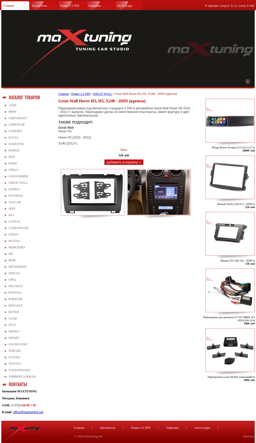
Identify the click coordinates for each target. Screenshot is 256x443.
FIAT (12, 157)
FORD (13, 163)
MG (11, 254)
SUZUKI (14, 357)
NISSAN (14, 273)
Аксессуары (124, 5)
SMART (14, 338)
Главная (9, 5)
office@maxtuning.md (28, 412)
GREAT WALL (18, 183)
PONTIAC (15, 292)
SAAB (13, 318)
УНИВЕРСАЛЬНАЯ (22, 376)
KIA (11, 215)
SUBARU (15, 351)
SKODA (14, 331)
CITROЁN (15, 131)
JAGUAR (15, 202)
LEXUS (14, 234)
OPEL (12, 279)
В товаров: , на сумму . (230, 5)
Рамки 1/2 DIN (70, 5)
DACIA (13, 137)
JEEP (12, 208)
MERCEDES (17, 247)
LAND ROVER (19, 228)
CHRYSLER (17, 124)
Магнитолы (39, 5)
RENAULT (16, 305)
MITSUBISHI (17, 267)
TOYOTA (15, 363)
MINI (12, 260)
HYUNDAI (16, 195)
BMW (12, 111)
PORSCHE (16, 299)
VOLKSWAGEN (19, 370)
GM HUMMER (18, 176)
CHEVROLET (18, 118)
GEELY (13, 170)
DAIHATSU (16, 144)
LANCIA (14, 221)
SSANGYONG (18, 344)
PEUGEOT (16, 286)
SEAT (12, 325)
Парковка (94, 5)
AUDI (12, 105)
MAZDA (14, 241)
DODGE (14, 150)
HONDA (14, 189)
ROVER (14, 312)
